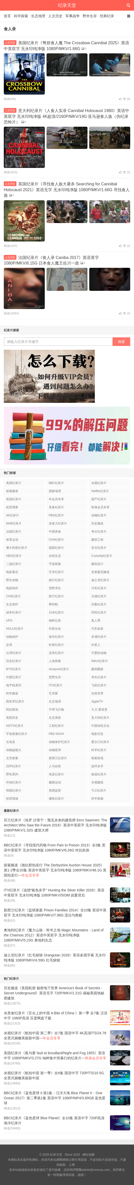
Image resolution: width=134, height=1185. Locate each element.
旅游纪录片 (98, 774)
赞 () (124, 98)
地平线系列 (13, 685)
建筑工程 (97, 539)
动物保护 (12, 637)
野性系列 (12, 774)
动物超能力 (13, 750)
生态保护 (12, 604)
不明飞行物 (56, 709)
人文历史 (55, 16)
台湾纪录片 (13, 653)
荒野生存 (55, 677)
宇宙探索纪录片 (16, 734)
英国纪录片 (13, 499)
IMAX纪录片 (99, 661)
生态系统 (55, 717)
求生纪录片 (98, 677)
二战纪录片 (13, 564)
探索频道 (12, 491)
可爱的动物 (98, 653)
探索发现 (97, 758)
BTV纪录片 (13, 669)
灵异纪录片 (56, 653)
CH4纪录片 (56, 539)
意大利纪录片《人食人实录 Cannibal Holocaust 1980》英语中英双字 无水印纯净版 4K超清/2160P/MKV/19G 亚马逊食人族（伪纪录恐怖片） (66, 116)
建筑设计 (97, 564)
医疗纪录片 (56, 596)
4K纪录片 (12, 515)
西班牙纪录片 (15, 701)
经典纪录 (107, 16)
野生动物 (12, 580)
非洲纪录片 (98, 637)
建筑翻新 (97, 669)
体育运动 (12, 539)
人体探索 (55, 661)
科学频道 (12, 693)
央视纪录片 (98, 483)
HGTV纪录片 (15, 726)
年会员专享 (56, 499)
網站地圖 (88, 1154)
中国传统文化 (100, 726)
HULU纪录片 (15, 628)
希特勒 (53, 604)
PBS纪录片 (56, 515)
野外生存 (90, 16)
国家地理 (55, 491)
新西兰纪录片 (58, 758)
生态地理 (38, 16)
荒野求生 (55, 588)
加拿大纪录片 (58, 523)
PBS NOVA (56, 734)
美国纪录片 (13, 483)
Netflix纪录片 (100, 491)
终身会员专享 (100, 507)
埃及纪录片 (56, 774)
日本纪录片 (56, 612)
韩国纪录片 (13, 790)
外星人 (95, 645)
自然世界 (97, 693)
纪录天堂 (67, 5)
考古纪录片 (98, 531)
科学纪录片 (98, 750)
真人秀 (95, 620)
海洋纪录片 (56, 637)
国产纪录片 (98, 499)
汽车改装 (97, 628)
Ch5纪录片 (13, 596)
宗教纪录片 (98, 604)
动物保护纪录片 (59, 742)
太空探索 (12, 758)
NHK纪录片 (13, 523)
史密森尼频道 (100, 572)
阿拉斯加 (12, 709)
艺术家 (53, 693)
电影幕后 (12, 572)
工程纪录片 (56, 726)
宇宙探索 (55, 564)
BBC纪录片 (56, 483)
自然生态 (55, 556)
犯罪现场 (12, 798)
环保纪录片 (13, 782)
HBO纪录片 (14, 556)
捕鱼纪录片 (56, 798)
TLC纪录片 (98, 790)
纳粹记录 (55, 620)
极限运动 (55, 782)
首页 (7, 16)
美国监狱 (55, 790)
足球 (9, 645)
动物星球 (55, 750)
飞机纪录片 (98, 685)
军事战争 (72, 16)
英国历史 (12, 717)
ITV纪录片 (56, 685)
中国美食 (55, 531)
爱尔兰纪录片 (100, 742)
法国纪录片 (13, 531)
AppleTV (97, 701)
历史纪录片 (13, 661)
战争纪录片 (13, 612)
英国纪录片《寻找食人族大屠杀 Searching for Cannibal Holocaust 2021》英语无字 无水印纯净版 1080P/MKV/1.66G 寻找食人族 (67, 189)
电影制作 (12, 588)
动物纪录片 (98, 515)
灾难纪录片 (98, 596)
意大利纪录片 (100, 717)
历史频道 (97, 523)
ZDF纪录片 (13, 766)
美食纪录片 (56, 507)
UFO (9, 620)
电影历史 (97, 734)
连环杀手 (97, 766)
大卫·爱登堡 (99, 709)
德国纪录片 (56, 548)
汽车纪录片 (98, 588)
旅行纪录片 (56, 580)
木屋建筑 (97, 782)
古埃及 (10, 742)
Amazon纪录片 (59, 669)
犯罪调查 (12, 507)
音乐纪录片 (98, 548)
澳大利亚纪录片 (16, 548)
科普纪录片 (56, 645)
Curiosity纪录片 (101, 556)
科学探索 (21, 16)
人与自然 (55, 766)
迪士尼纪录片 (100, 580)
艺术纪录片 (56, 572)
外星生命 (55, 628)
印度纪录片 (13, 677)
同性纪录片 (98, 612)
